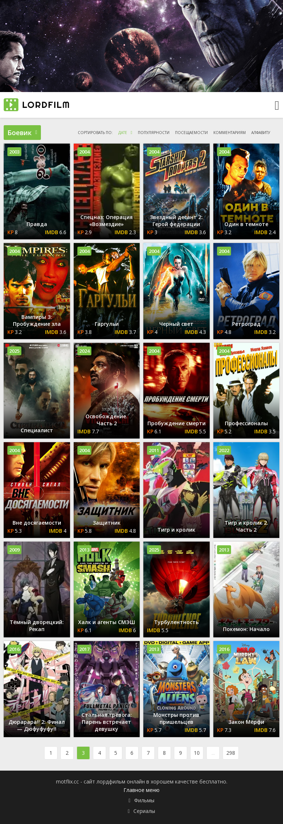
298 (230, 752)
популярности (154, 132)
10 (197, 752)
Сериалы (144, 810)
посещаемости (191, 132)
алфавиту (260, 132)
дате (122, 132)
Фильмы (144, 800)
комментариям (229, 132)
